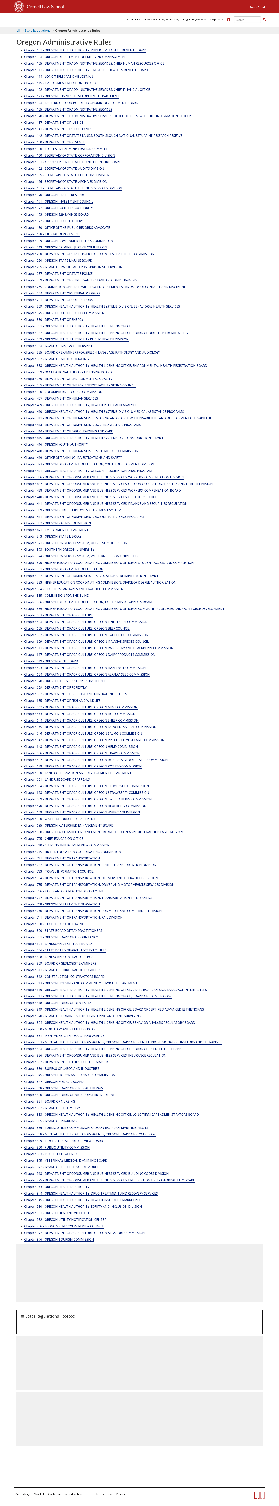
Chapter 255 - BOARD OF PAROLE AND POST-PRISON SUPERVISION (73, 267)
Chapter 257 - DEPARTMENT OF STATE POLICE (58, 273)
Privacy (120, 1494)
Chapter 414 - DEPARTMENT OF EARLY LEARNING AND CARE (68, 431)
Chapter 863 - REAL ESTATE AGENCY (50, 1154)
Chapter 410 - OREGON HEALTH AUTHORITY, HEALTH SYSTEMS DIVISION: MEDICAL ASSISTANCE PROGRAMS (104, 411)
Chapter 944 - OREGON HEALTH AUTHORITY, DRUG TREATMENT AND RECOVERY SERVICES (91, 1193)
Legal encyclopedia (195, 19)
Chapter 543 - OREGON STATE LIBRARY (52, 536)
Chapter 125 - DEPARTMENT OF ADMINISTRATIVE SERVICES (68, 109)
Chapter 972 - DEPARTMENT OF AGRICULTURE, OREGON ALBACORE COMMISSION (84, 1233)
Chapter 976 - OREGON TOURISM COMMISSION (59, 1239)
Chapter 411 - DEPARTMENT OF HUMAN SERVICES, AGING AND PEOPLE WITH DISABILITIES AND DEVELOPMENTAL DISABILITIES (119, 418)
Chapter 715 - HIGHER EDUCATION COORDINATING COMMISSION (72, 852)
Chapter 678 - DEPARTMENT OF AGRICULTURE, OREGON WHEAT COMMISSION (82, 812)
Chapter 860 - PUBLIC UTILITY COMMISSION (57, 1147)
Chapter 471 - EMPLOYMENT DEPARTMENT (56, 530)
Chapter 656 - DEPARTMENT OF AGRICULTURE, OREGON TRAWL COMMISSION (82, 753)
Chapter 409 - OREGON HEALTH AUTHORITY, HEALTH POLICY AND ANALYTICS (82, 405)
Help (89, 1494)
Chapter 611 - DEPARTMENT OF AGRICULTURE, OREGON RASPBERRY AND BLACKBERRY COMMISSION (99, 648)
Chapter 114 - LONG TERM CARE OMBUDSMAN (58, 76)
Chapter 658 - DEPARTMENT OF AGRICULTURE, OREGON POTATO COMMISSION (83, 766)
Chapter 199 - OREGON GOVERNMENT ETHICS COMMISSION (68, 241)
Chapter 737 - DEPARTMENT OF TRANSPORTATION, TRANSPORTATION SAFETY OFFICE (88, 898)
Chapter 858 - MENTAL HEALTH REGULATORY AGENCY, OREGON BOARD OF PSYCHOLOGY (90, 1134)
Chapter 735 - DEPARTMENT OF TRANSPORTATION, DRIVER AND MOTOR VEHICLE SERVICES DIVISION (99, 884)
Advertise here (74, 1494)
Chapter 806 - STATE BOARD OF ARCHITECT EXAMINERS (65, 950)
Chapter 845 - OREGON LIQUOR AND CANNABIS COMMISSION (69, 1075)
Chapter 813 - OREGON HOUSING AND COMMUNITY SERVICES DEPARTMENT (81, 983)
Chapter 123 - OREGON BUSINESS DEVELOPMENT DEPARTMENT (71, 96)
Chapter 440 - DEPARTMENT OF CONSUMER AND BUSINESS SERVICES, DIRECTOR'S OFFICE (90, 497)
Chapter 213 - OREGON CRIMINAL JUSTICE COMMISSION (65, 247)
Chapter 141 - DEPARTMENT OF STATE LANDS (58, 129)
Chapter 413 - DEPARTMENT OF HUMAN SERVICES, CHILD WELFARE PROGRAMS (82, 425)
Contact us (54, 1494)
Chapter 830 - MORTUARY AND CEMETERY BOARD (61, 1029)
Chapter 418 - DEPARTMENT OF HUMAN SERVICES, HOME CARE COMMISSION (81, 451)
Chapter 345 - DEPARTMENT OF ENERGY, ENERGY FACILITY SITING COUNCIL (80, 385)
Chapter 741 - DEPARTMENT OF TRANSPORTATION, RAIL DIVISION (73, 917)
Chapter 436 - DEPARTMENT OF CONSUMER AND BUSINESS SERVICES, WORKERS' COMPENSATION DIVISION (104, 477)
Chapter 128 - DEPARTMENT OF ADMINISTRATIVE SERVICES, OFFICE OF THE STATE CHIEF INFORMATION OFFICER (107, 116)
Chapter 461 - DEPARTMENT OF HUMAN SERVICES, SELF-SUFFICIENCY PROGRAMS (84, 517)
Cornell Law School (44, 6)
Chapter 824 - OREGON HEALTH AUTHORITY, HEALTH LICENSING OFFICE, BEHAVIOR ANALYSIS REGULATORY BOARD (109, 1022)
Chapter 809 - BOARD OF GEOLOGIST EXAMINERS (60, 963)
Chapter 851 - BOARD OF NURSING (49, 1101)
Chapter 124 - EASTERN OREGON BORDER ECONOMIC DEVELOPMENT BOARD (81, 103)
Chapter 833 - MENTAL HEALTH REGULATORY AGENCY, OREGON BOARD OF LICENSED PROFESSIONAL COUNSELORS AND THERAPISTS (123, 1042)
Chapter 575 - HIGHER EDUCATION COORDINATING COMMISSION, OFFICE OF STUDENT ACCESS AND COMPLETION (109, 563)
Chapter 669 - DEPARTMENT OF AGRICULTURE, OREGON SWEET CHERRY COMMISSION (88, 799)
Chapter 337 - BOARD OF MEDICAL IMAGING (56, 359)
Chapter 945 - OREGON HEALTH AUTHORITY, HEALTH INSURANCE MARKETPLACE (84, 1200)
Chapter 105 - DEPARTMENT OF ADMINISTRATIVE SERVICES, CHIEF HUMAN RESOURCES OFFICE (94, 63)
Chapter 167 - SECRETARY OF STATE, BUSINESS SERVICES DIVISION (73, 188)
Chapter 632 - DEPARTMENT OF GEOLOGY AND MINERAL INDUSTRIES (75, 694)
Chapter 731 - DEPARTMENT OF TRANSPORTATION (62, 858)
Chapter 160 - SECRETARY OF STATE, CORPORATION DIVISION (69, 155)
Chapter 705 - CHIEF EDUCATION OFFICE (53, 838)
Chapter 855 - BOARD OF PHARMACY (51, 1121)
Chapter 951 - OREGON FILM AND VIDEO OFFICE (59, 1213)
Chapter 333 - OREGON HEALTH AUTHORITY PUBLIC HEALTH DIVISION (76, 339)
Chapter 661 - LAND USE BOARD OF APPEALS (57, 779)
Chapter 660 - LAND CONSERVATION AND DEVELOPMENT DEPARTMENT (78, 773)
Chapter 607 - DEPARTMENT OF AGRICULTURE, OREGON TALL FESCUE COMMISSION (86, 635)
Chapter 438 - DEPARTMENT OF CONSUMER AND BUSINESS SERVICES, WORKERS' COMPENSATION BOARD (102, 490)
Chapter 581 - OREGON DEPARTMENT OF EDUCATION (63, 569)
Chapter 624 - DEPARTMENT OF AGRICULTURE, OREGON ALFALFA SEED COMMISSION (87, 674)
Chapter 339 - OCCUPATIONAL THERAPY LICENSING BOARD (68, 372)
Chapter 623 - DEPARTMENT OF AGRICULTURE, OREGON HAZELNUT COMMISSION (85, 668)
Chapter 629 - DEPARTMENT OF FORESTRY (55, 687)
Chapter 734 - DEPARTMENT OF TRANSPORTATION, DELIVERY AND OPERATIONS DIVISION (91, 878)
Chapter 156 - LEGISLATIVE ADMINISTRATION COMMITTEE (67, 149)
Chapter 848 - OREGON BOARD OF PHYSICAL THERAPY (63, 1088)
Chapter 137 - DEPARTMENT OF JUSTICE (53, 122)
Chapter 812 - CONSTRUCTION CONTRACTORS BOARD (64, 976)
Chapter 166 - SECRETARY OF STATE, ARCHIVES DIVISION (65, 182)
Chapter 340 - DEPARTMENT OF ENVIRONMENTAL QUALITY (68, 379)
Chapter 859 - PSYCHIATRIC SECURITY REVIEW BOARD (63, 1141)
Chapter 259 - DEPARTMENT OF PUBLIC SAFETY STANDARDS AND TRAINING (80, 280)
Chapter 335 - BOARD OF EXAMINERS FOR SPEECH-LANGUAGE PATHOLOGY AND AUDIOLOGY (92, 352)
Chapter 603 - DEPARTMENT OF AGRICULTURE (58, 615)
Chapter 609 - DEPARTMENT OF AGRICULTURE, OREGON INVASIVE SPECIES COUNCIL (86, 641)
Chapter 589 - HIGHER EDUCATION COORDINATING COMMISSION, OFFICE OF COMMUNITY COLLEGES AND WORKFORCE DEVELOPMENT (124, 609)
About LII (132, 19)
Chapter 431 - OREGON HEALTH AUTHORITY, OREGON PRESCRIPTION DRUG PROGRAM (88, 471)
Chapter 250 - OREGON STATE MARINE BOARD (58, 260)
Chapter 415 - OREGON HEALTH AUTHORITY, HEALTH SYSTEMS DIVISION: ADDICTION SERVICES (94, 438)
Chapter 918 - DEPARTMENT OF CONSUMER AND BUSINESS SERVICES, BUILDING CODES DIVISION (96, 1174)
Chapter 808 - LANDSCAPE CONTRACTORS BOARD (61, 957)
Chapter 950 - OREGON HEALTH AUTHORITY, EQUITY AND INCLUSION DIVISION (83, 1206)
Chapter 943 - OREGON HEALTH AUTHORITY (56, 1187)
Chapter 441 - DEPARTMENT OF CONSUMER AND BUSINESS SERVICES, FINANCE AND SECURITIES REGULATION (106, 503)
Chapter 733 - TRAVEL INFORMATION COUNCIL (59, 871)
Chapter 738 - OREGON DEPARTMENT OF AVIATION (62, 904)
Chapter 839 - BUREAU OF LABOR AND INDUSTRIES (61, 1068)
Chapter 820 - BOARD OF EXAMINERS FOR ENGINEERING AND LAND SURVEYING (82, 1016)
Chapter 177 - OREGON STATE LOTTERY (53, 221)
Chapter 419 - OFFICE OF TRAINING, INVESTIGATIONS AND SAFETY (73, 457)
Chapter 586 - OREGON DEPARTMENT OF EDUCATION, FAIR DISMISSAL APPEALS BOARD (88, 602)
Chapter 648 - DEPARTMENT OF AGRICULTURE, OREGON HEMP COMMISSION (81, 746)
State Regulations (37, 30)
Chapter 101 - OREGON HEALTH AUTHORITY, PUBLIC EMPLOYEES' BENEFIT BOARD (85, 50)
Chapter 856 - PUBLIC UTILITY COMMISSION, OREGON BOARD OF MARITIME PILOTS (86, 1128)
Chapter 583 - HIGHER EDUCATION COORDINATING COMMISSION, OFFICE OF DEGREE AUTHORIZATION (100, 582)
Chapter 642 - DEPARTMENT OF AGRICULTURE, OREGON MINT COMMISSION (81, 707)
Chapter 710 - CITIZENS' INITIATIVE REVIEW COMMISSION (67, 845)
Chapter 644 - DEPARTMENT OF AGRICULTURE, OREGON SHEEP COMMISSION (81, 720)
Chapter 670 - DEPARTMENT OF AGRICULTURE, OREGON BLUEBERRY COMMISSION (85, 806)
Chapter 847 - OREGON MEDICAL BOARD (54, 1082)
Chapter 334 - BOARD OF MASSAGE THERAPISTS (59, 346)
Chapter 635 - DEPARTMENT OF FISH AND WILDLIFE (62, 701)
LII (18, 30)
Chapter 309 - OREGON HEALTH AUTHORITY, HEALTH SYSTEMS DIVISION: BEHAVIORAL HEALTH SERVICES (102, 306)
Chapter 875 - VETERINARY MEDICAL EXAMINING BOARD (65, 1160)
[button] (264, 19)
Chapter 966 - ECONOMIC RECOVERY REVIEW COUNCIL (64, 1226)
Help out (215, 19)
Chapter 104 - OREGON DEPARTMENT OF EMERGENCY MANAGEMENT (75, 57)
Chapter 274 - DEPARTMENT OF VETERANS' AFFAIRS (62, 293)
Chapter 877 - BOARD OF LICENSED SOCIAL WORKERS (63, 1167)
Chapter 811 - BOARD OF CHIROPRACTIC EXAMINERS (62, 970)
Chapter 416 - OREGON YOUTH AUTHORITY (56, 444)
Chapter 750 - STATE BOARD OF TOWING (54, 924)
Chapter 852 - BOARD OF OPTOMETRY (52, 1108)
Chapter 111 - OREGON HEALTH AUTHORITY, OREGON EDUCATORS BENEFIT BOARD (86, 70)
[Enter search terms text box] (247, 19)
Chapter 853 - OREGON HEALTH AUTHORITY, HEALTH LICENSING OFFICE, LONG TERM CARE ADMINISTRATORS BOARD (111, 1114)
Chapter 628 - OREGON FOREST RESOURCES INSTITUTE (65, 681)
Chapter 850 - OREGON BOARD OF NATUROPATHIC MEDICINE (69, 1095)
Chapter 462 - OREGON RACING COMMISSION (57, 523)
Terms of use (104, 1494)
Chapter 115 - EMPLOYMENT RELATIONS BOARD (60, 83)
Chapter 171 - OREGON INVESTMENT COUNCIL (58, 201)
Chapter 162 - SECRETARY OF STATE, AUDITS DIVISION (64, 168)
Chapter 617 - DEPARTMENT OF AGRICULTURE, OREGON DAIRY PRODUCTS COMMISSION (89, 655)
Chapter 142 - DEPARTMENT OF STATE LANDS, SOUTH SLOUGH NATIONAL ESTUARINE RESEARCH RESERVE (103, 136)
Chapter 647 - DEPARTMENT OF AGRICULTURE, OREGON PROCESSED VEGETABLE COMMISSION (94, 740)
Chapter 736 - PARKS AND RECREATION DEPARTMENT (64, 891)
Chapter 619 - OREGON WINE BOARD (51, 661)
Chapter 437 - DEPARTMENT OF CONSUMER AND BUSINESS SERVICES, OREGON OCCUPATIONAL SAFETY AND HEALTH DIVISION (118, 484)
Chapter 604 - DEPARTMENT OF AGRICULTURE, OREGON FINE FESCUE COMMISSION (86, 622)
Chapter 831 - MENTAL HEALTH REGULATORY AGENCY (64, 1036)
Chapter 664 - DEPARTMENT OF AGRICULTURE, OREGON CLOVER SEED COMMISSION (86, 786)
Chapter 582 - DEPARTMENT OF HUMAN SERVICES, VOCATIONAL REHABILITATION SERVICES (92, 576)
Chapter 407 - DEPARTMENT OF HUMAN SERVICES (61, 398)
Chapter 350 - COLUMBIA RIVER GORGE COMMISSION (63, 392)
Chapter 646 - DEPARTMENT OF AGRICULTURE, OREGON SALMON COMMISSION (83, 733)
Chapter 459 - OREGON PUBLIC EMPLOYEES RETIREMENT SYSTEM (72, 510)
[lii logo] (57, 19)
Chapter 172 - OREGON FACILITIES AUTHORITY (58, 208)
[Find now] (264, 20)
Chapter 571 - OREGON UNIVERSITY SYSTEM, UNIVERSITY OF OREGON (75, 543)
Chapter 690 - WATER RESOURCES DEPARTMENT (60, 819)
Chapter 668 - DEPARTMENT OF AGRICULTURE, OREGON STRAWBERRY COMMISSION (86, 792)
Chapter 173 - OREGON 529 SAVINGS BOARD (56, 214)
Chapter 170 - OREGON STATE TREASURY (54, 195)
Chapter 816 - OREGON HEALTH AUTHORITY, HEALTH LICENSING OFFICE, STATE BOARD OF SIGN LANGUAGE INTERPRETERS (115, 990)
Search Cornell (257, 7)
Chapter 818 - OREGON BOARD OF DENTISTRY (58, 1003)
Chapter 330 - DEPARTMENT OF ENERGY (53, 319)
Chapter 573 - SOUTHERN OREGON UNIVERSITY (59, 549)
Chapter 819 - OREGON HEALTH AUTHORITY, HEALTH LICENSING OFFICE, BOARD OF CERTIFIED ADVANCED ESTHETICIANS (114, 1009)
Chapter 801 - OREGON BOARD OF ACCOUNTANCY (61, 937)
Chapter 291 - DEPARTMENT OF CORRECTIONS (58, 300)
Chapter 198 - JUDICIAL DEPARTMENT (52, 234)
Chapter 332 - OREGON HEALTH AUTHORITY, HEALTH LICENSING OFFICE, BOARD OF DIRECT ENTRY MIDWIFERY (106, 333)
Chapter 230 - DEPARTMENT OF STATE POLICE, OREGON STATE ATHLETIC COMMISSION (89, 254)
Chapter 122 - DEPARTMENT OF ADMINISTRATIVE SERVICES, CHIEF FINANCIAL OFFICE (87, 90)
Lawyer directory (169, 19)
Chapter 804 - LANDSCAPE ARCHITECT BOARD (58, 944)
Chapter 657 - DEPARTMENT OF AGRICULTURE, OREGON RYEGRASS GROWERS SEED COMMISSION (96, 760)
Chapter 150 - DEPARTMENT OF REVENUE (54, 142)
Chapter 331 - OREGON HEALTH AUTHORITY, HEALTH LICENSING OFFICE (77, 326)
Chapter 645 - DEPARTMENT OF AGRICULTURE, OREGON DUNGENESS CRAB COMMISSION (90, 727)
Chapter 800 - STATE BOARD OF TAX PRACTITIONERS (63, 930)
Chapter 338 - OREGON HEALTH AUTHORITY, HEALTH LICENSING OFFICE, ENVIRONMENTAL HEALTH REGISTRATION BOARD (115, 365)
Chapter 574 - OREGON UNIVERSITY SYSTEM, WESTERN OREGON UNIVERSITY (81, 556)
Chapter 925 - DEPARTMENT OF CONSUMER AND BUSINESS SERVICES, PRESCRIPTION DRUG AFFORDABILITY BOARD (109, 1180)
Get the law (148, 19)
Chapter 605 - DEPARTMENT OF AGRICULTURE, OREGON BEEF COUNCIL (77, 628)
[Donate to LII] (228, 19)
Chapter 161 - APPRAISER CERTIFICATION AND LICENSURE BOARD (72, 162)
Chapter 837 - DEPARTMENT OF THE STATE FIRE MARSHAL (67, 1062)
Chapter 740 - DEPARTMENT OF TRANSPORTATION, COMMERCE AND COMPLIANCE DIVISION (93, 911)
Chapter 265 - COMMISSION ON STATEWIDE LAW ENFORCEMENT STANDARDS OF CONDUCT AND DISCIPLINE (105, 287)
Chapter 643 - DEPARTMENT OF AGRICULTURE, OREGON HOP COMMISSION (80, 714)
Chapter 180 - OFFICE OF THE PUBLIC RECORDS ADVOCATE (67, 227)
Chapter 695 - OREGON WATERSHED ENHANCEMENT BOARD (69, 825)
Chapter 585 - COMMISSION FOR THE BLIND (56, 595)
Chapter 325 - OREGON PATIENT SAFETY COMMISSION (64, 313)
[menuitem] (132, 19)
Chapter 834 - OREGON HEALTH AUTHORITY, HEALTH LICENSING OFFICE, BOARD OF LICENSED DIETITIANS (103, 1049)
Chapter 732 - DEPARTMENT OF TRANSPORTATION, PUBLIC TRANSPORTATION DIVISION (90, 865)
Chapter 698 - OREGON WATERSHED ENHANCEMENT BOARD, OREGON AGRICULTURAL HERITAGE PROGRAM (103, 832)
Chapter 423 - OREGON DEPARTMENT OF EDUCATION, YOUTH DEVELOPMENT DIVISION (89, 464)
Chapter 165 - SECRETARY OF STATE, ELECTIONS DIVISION (67, 175)
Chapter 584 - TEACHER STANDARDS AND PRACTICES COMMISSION (74, 589)
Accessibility (23, 1494)
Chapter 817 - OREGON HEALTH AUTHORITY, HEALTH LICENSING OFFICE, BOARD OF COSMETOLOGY (98, 996)
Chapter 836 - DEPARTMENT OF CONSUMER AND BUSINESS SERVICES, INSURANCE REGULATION (95, 1055)
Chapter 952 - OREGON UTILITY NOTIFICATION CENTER (65, 1220)
